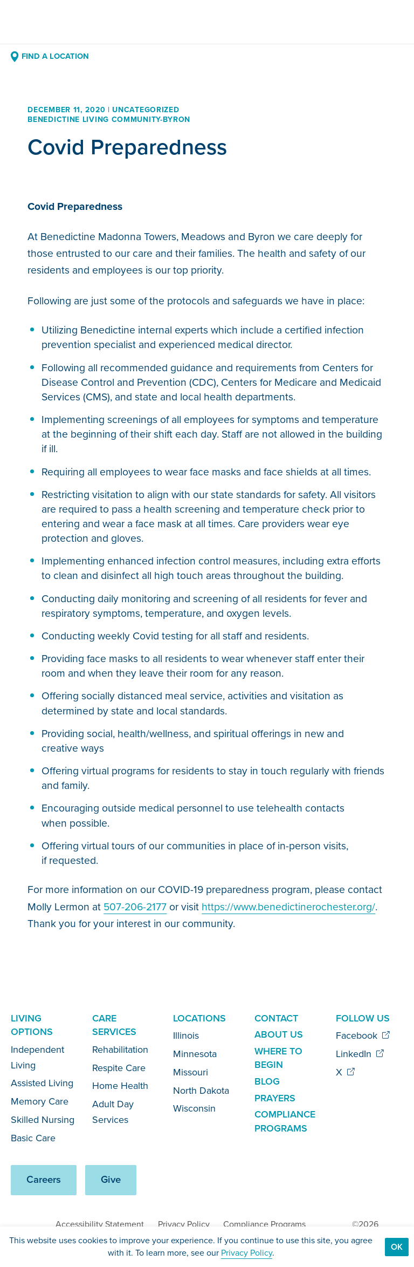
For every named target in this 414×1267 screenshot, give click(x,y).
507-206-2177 (135, 907)
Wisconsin (194, 1108)
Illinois (186, 1035)
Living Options (32, 1025)
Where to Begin (278, 1058)
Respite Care (119, 1068)
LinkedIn (360, 1054)
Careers (43, 1179)
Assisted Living (42, 1083)
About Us (278, 1034)
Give (111, 1179)
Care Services (114, 1025)
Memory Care (39, 1101)
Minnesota (195, 1054)
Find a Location (49, 56)
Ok (397, 1247)
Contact (276, 1018)
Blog (267, 1081)
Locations (199, 1018)
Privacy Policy (184, 1224)
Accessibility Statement (100, 1224)
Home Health (120, 1086)
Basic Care (33, 1138)
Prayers (274, 1098)
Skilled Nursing (42, 1120)
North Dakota (201, 1091)
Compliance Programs (284, 1121)
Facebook (363, 1035)
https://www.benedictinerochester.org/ (288, 907)
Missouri (190, 1072)
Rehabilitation (120, 1050)
